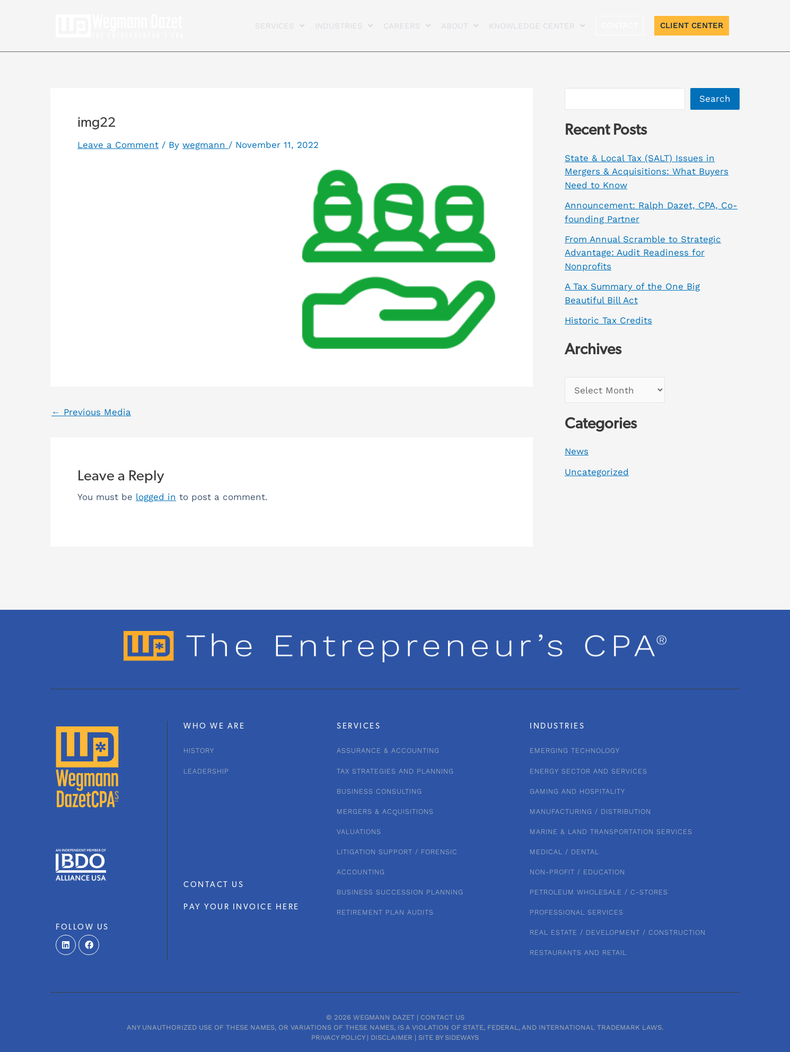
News (577, 451)
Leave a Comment (118, 144)
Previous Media (91, 412)
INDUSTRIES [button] (344, 25)
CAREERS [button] (407, 25)
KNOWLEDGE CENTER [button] (537, 25)
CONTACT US (213, 885)
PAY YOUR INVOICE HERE (241, 907)
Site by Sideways (448, 1037)
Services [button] (279, 25)
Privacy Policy (338, 1037)
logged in (156, 497)
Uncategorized (597, 472)
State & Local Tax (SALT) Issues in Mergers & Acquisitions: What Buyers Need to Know (646, 171)
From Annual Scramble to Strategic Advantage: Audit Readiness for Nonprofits (643, 252)
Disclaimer (391, 1037)
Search (715, 98)
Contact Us (442, 1017)
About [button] (459, 25)
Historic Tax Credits (608, 320)
